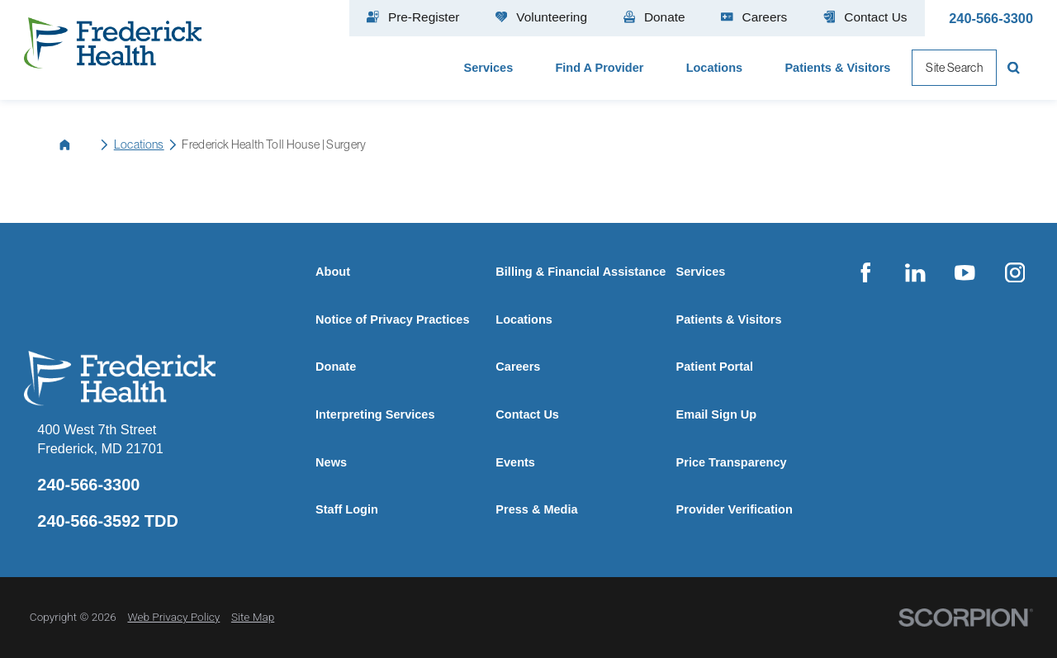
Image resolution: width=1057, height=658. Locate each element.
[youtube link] (965, 272)
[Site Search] (1015, 68)
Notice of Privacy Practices (392, 319)
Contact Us (527, 414)
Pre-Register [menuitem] (413, 17)
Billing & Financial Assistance (580, 271)
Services (701, 271)
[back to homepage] (77, 144)
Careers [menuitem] (754, 17)
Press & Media (536, 509)
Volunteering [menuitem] (541, 17)
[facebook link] (865, 272)
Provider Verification (734, 509)
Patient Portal (715, 366)
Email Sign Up (716, 414)
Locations (139, 144)
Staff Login (346, 509)
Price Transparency (731, 462)
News (331, 462)
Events (515, 462)
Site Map (252, 616)
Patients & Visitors (729, 319)
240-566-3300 (991, 18)
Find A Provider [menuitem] (599, 67)
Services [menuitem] (489, 67)
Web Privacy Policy (173, 616)
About (332, 271)
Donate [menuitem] (654, 17)
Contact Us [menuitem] (865, 17)
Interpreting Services (374, 414)
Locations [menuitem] (714, 67)
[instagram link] (1015, 272)
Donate (335, 366)
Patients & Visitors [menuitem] (837, 67)
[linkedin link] (915, 272)
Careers (517, 366)
